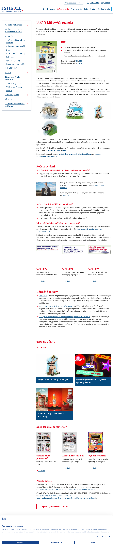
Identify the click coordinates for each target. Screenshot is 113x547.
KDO (50, 151)
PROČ (64, 151)
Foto (86, 9)
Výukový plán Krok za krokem (15, 41)
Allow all (20, 542)
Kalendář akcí (11, 68)
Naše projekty (63, 9)
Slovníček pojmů (12, 95)
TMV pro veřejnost (14, 87)
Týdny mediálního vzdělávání (12, 78)
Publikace (10, 57)
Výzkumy (9, 99)
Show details (102, 537)
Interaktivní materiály (15, 53)
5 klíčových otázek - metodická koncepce (13, 30)
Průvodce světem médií (16, 46)
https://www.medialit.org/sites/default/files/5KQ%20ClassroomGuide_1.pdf (66, 490)
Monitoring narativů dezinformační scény (55, 306)
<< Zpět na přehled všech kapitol (54, 506)
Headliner (43, 296)
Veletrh (9, 91)
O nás (92, 9)
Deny (93, 542)
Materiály (9, 36)
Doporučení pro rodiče (15, 64)
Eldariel (47, 311)
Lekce (52, 9)
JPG (76, 61)
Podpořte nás (104, 9)
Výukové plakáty (13, 61)
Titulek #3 (93, 269)
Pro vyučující (76, 9)
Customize (56, 542)
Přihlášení (94, 3)
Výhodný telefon (97, 455)
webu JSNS (66, 195)
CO (53, 151)
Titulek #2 (67, 269)
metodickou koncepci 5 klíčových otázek (75, 154)
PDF (80, 61)
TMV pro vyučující (14, 84)
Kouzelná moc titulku (73, 455)
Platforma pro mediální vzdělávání (14, 105)
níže (80, 63)
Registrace (105, 3)
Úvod (45, 9)
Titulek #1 (41, 269)
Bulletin (8, 73)
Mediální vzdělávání (13, 25)
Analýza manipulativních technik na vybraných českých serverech (64, 317)
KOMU (57, 151)
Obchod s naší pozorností (43, 457)
